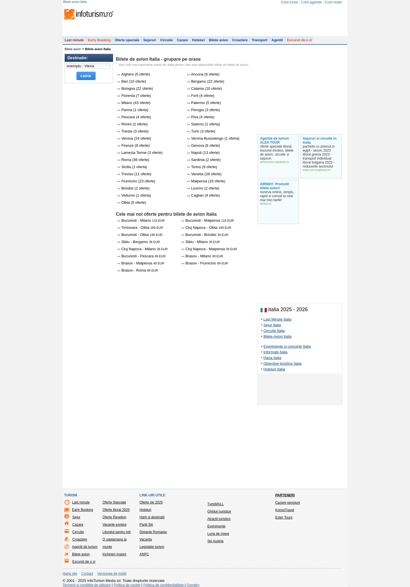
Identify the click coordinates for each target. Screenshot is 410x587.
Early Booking (99, 40)
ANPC (144, 554)
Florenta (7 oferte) (134, 95)
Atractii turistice (218, 519)
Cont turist (289, 2)
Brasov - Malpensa (140, 263)
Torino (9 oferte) (202, 167)
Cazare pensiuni (287, 503)
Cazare (182, 40)
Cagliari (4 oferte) (203, 195)
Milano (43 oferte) (133, 103)
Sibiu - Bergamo (138, 242)
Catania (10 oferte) (204, 88)
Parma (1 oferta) (132, 110)
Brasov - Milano (202, 256)
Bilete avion (218, 40)
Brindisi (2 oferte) (133, 188)
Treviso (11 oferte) (134, 174)
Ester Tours (283, 517)
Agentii (277, 40)
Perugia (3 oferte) (203, 110)
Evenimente (216, 526)
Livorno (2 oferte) (203, 188)
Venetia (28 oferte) (204, 174)
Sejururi (149, 40)
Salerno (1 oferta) (203, 124)
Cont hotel (333, 2)
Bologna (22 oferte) (135, 88)
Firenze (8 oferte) (133, 145)
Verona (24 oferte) (134, 138)
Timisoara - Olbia (140, 227)
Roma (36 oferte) (133, 160)
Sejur (76, 517)
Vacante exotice (114, 525)
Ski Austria (215, 541)
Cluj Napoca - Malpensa (209, 249)
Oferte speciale (127, 40)
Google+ (193, 585)
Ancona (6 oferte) (203, 74)
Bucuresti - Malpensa (207, 220)
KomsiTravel (284, 510)
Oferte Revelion (114, 517)
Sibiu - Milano (200, 242)
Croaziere (240, 40)
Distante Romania (153, 532)
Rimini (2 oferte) (132, 124)
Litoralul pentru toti (116, 532)
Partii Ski (146, 525)
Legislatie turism (152, 547)
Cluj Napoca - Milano (142, 249)
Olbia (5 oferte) (131, 202)
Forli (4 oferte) (200, 95)
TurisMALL (215, 504)
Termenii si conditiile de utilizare (87, 585)
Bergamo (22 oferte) (205, 81)
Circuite (166, 40)
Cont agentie (311, 2)
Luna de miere (218, 534)
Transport (259, 40)
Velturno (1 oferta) (134, 195)
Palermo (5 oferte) (204, 103)
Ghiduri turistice (219, 511)
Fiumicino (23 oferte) (136, 181)
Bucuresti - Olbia (139, 235)
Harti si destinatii (152, 517)
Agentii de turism (84, 547)
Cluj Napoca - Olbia (206, 227)
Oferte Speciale (114, 502)
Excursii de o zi (299, 40)
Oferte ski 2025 (151, 502)
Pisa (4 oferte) (200, 117)
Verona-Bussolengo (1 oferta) (213, 138)
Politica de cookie (127, 585)
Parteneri (285, 495)
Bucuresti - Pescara (141, 256)
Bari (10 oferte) (131, 81)
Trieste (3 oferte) (133, 131)
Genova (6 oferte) (203, 145)
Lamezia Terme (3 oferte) (140, 152)
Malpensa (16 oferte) (206, 181)
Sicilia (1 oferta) (132, 167)
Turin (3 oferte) (201, 131)
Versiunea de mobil (111, 574)
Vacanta (146, 539)
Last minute (74, 40)
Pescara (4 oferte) (134, 117)
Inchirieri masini (114, 554)
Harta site (70, 574)
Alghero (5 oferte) (133, 74)
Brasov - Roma (137, 270)
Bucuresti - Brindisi (204, 235)
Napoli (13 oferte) (203, 152)
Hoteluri (198, 40)
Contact (87, 574)
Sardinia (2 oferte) (204, 160)
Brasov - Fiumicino (204, 263)
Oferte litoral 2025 (116, 510)
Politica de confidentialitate (163, 585)
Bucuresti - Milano (141, 220)
